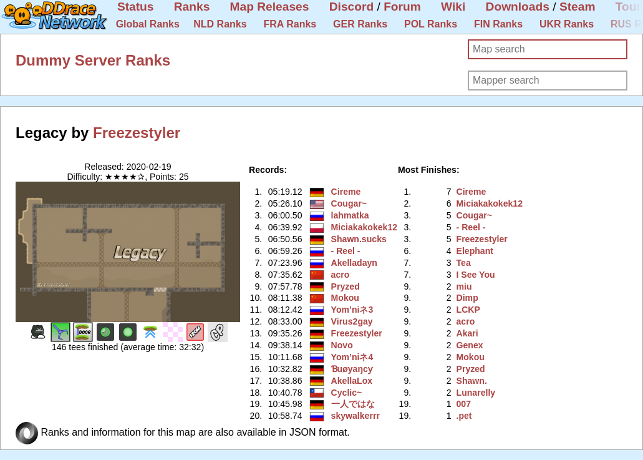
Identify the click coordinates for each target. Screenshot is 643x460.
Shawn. (472, 381)
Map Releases (269, 6)
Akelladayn (354, 263)
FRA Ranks (289, 24)
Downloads (517, 6)
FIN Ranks (498, 24)
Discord (351, 6)
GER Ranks (360, 24)
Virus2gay (352, 321)
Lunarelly (476, 393)
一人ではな (353, 404)
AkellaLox (352, 381)
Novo (342, 345)
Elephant (475, 251)
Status (135, 6)
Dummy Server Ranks (93, 60)
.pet (464, 416)
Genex (470, 345)
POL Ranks (430, 24)
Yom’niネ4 (352, 357)
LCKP (468, 310)
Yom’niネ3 (352, 310)
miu (464, 286)
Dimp (467, 298)
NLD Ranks (219, 24)
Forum (402, 6)
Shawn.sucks (359, 239)
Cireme (346, 192)
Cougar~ (349, 203)
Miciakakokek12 (364, 227)
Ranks (192, 6)
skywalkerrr (355, 416)
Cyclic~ (346, 393)
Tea (464, 263)
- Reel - (345, 251)
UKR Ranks (566, 24)
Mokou (345, 298)
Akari (467, 333)
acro (340, 275)
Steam (577, 6)
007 (464, 404)
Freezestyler (136, 132)
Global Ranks (148, 24)
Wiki (453, 6)
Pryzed (345, 286)
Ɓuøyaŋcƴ (352, 369)
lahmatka (350, 215)
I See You (476, 275)
